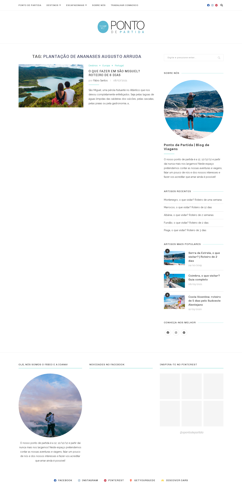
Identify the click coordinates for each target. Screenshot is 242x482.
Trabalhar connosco (124, 5)
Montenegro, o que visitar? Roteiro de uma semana (193, 199)
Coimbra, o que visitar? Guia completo (204, 277)
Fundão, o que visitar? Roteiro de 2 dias (186, 222)
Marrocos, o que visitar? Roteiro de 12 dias (188, 207)
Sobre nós (99, 5)
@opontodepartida (191, 432)
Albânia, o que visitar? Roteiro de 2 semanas (189, 215)
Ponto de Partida (30, 5)
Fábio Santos (100, 80)
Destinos (52, 5)
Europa (106, 65)
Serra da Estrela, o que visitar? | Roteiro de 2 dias (204, 256)
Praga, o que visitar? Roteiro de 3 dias (185, 230)
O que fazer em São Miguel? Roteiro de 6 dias (114, 73)
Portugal (119, 65)
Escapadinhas (75, 5)
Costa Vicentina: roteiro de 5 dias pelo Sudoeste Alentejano (204, 300)
